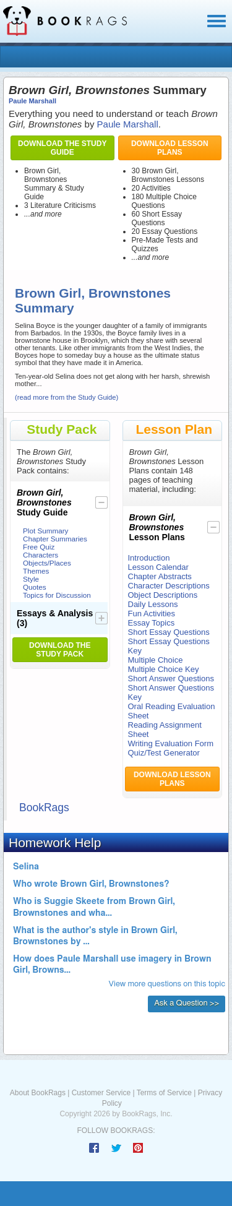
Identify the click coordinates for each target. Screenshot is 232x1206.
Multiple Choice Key (163, 669)
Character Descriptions (169, 585)
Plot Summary (45, 531)
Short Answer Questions (171, 678)
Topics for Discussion (57, 595)
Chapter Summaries (55, 539)
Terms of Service (164, 1092)
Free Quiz (38, 547)
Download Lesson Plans (169, 148)
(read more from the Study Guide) (66, 397)
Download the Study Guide (62, 148)
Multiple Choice (155, 660)
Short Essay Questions (169, 632)
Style (31, 579)
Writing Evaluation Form (170, 743)
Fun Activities (152, 613)
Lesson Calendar (158, 567)
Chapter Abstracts (160, 576)
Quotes (34, 587)
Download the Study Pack (59, 649)
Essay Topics (151, 622)
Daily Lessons (153, 604)
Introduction (149, 557)
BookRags (44, 807)
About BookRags (38, 1092)
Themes (36, 571)
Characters (40, 555)
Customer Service (101, 1092)
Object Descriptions (163, 595)
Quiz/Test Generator (164, 752)
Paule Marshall (32, 101)
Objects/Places (47, 563)
